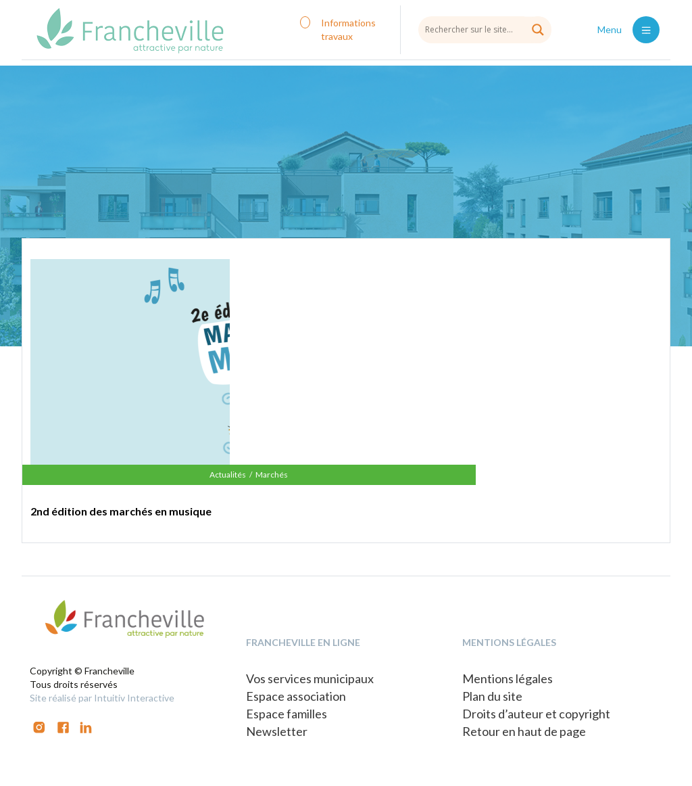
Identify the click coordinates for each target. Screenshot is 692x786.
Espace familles (286, 713)
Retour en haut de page (524, 731)
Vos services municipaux (310, 678)
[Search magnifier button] (537, 29)
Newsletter (276, 731)
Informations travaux (348, 29)
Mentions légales (507, 678)
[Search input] (485, 29)
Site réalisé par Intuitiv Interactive (102, 697)
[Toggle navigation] (646, 29)
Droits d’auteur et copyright (536, 713)
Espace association (296, 696)
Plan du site (492, 696)
